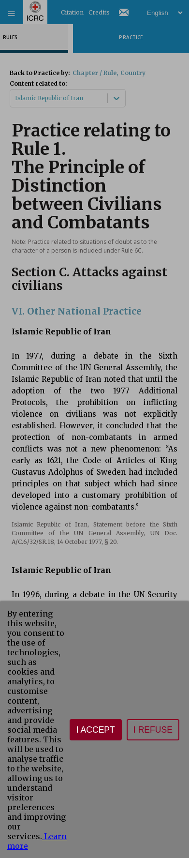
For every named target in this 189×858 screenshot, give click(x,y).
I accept (95, 730)
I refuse (153, 730)
